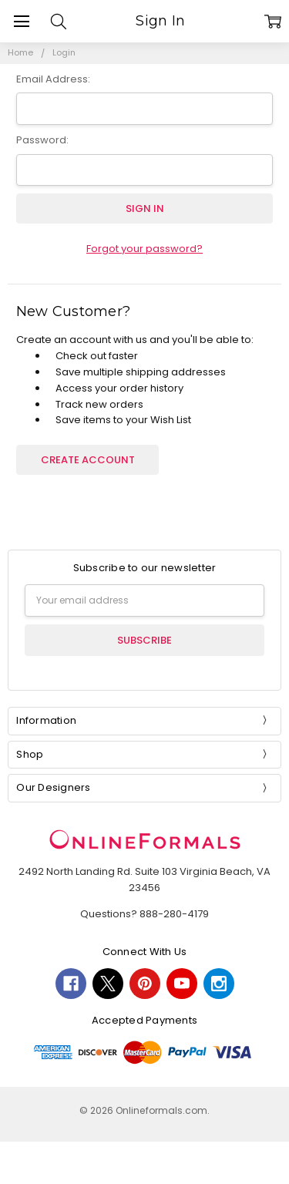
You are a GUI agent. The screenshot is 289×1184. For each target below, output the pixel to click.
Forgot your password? (144, 248)
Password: (42, 140)
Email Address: (53, 79)
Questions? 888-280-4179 (144, 913)
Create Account (88, 459)
